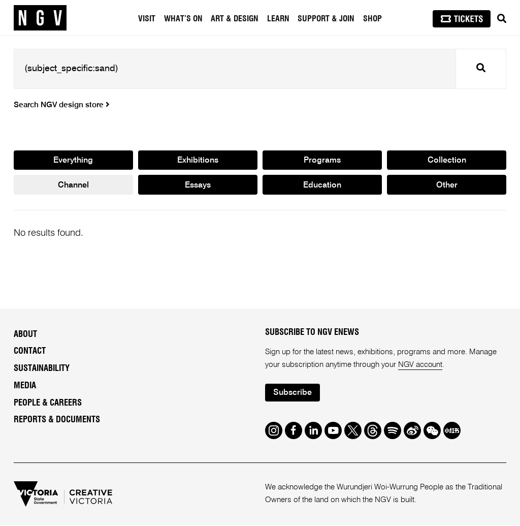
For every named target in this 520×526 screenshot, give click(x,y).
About (25, 335)
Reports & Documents (57, 421)
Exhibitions (197, 160)
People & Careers (48, 403)
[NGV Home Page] (40, 18)
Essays (197, 185)
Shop (372, 19)
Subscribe (292, 393)
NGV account (420, 365)
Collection (446, 160)
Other (447, 185)
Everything (73, 160)
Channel (73, 185)
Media (25, 386)
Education (322, 185)
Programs (322, 160)
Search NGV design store (62, 105)
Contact (30, 352)
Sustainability (42, 369)
